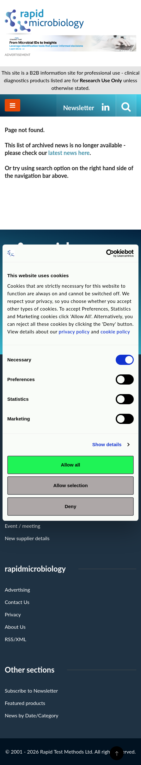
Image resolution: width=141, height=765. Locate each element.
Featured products (25, 703)
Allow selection (70, 485)
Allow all (70, 464)
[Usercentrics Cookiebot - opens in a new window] (106, 253)
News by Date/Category (31, 715)
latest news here (69, 152)
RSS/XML (15, 639)
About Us (15, 627)
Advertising (17, 590)
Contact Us (17, 602)
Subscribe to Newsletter (31, 691)
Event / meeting (22, 526)
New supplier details (27, 538)
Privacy (13, 614)
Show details (107, 444)
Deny (71, 506)
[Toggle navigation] (12, 105)
